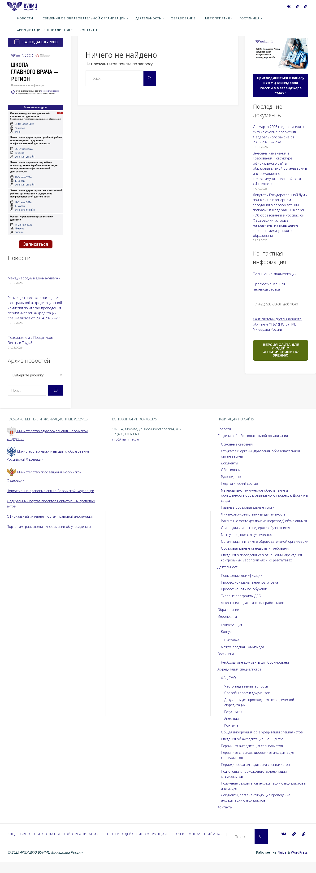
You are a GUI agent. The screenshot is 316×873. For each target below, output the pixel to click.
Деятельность (228, 577)
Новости (224, 429)
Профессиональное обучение (246, 599)
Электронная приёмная (199, 844)
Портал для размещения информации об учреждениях (51, 526)
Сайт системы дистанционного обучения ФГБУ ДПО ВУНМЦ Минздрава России (278, 324)
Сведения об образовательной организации (254, 435)
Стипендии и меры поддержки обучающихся (257, 533)
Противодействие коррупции (137, 844)
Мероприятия (228, 626)
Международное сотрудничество (248, 540)
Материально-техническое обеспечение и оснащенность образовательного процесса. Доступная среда (257, 495)
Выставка (231, 650)
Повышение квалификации (274, 274)
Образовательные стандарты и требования (257, 558)
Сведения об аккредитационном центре (254, 749)
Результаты (233, 722)
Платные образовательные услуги (249, 507)
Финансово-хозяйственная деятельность (254, 514)
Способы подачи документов (248, 703)
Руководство (231, 476)
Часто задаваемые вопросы (247, 696)
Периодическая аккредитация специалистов (257, 774)
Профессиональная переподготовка (251, 592)
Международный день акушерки (34, 278)
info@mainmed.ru (126, 439)
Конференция (232, 635)
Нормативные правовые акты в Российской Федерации (52, 491)
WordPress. (299, 862)
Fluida (281, 862)
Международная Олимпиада (244, 657)
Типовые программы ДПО (242, 606)
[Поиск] (55, 390)
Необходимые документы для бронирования (257, 672)
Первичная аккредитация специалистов (253, 756)
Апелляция (232, 729)
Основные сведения (237, 444)
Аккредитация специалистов (240, 679)
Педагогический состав (240, 483)
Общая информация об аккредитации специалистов (263, 742)
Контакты (232, 735)
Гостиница (225, 664)
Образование (232, 469)
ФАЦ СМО (229, 688)
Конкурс (227, 642)
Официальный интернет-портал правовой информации (52, 516)
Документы (230, 463)
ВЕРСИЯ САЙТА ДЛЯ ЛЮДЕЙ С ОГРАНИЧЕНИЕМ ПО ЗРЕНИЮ (280, 350)
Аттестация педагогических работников (253, 613)
